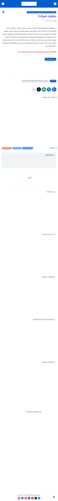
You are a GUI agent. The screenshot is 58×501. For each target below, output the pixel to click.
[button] (49, 89)
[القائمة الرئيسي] (55, 4)
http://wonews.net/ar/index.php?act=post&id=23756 (39, 52)
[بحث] (3, 4)
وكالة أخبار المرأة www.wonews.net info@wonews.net (41, 12)
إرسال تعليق (49, 155)
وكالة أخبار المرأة (22, 495)
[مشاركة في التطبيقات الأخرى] (34, 89)
